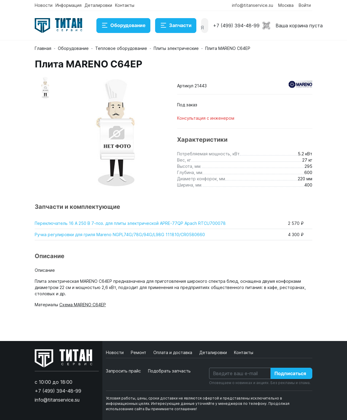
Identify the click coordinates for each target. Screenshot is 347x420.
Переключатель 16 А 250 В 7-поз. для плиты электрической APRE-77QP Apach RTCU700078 (130, 223)
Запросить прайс (123, 370)
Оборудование (123, 25)
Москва (286, 5)
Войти (305, 5)
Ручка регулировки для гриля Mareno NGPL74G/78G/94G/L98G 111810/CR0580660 (120, 234)
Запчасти (176, 25)
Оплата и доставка (173, 352)
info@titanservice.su (252, 5)
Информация (68, 5)
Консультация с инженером (205, 118)
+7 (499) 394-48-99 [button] (236, 26)
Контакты (124, 5)
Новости (43, 5)
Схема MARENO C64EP (82, 304)
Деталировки (98, 5)
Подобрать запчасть (169, 370)
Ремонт (139, 352)
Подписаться (290, 373)
